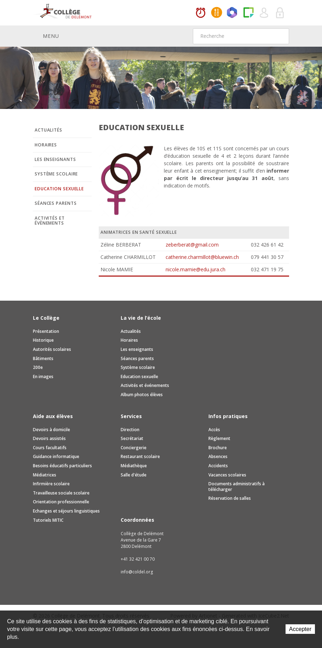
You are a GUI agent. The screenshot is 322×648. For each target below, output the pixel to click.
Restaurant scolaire (140, 456)
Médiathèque (134, 466)
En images (43, 377)
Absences (218, 456)
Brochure (217, 448)
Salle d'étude (133, 475)
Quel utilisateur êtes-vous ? (264, 13)
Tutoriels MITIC (48, 520)
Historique (43, 340)
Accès (214, 430)
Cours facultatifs (50, 448)
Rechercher (279, 36)
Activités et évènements (50, 220)
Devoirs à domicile (51, 430)
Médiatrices (44, 475)
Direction (130, 430)
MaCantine (216, 13)
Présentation (46, 331)
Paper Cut (248, 13)
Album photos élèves (142, 395)
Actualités (48, 130)
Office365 (232, 13)
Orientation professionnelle (61, 502)
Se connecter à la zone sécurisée (280, 13)
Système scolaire (56, 174)
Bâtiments (43, 358)
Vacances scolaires (227, 475)
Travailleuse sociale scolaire (61, 493)
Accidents (218, 466)
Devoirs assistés (49, 438)
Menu (46, 35)
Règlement (219, 438)
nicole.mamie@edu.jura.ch (195, 269)
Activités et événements (145, 385)
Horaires (201, 13)
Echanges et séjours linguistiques (66, 511)
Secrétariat (132, 438)
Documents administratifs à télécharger (236, 486)
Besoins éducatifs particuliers (62, 466)
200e (38, 367)
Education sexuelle (59, 189)
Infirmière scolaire (51, 484)
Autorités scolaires (52, 349)
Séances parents (56, 203)
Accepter (300, 629)
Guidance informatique (56, 456)
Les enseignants (55, 159)
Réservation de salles (229, 498)
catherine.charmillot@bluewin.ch (202, 257)
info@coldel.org (137, 572)
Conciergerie (133, 448)
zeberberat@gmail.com (192, 244)
